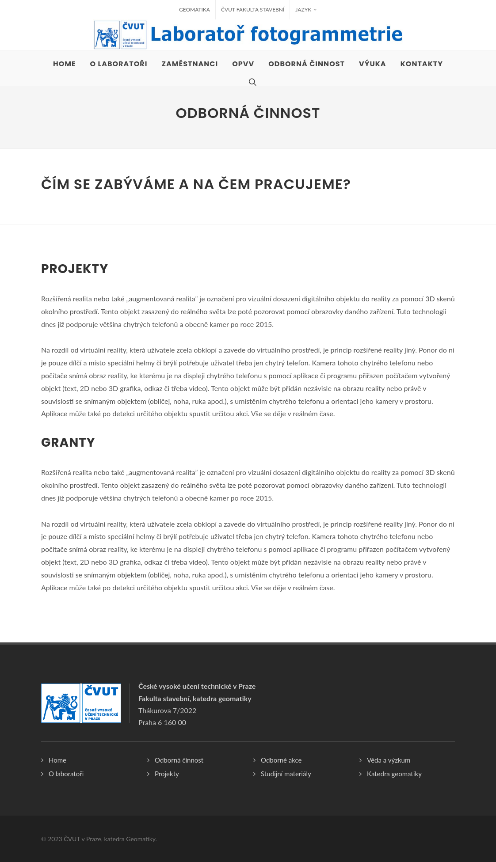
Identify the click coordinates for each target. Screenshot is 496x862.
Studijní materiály (286, 774)
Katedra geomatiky (394, 774)
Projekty (167, 774)
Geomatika (194, 9)
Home (57, 760)
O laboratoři (66, 774)
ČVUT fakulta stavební (252, 9)
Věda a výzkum (388, 760)
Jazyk (306, 9)
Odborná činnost (179, 760)
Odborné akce (281, 760)
